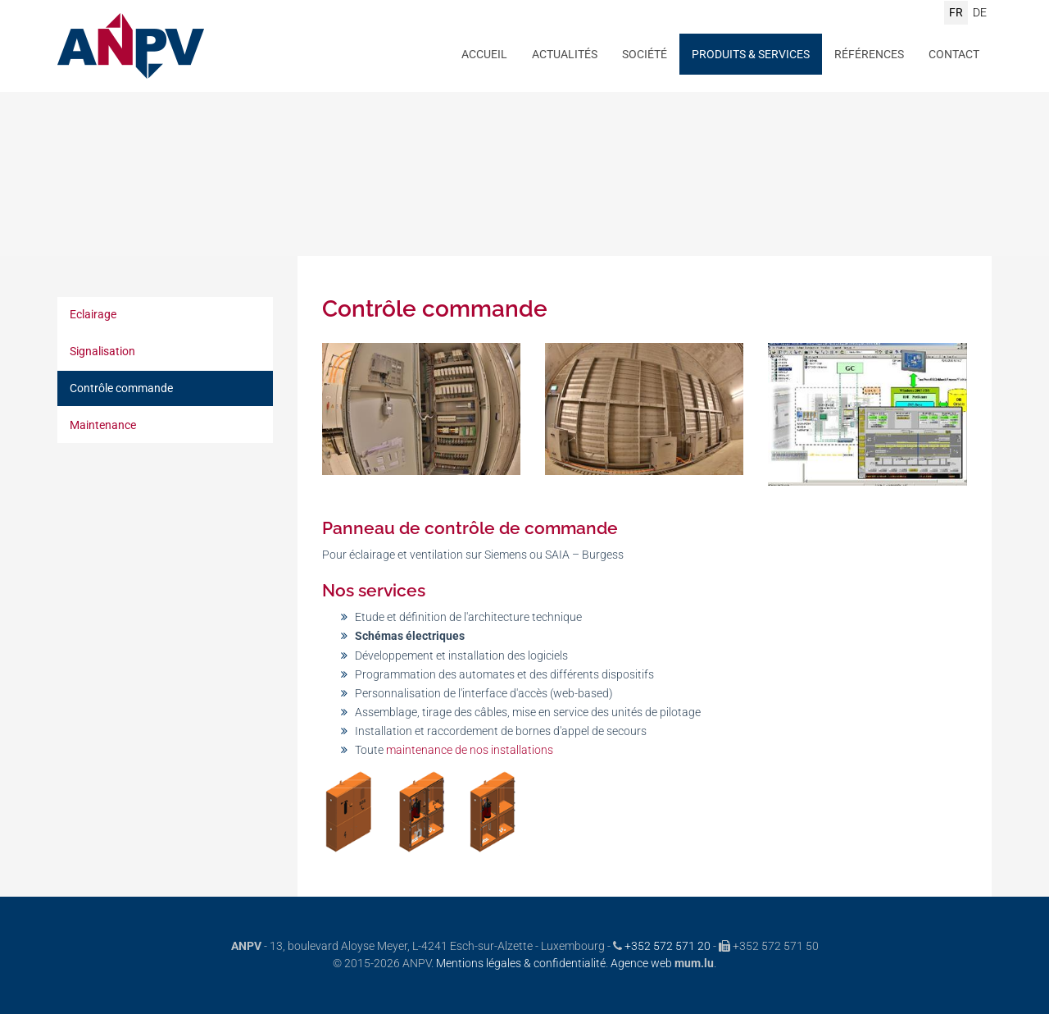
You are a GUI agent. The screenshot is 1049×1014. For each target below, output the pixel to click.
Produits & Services (751, 54)
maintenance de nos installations (469, 749)
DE (980, 12)
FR (956, 12)
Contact (954, 54)
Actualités (564, 54)
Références (869, 54)
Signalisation (102, 351)
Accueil (484, 54)
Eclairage (93, 314)
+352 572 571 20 (667, 945)
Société (644, 54)
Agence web (641, 963)
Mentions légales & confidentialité (521, 963)
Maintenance (103, 425)
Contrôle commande (121, 388)
